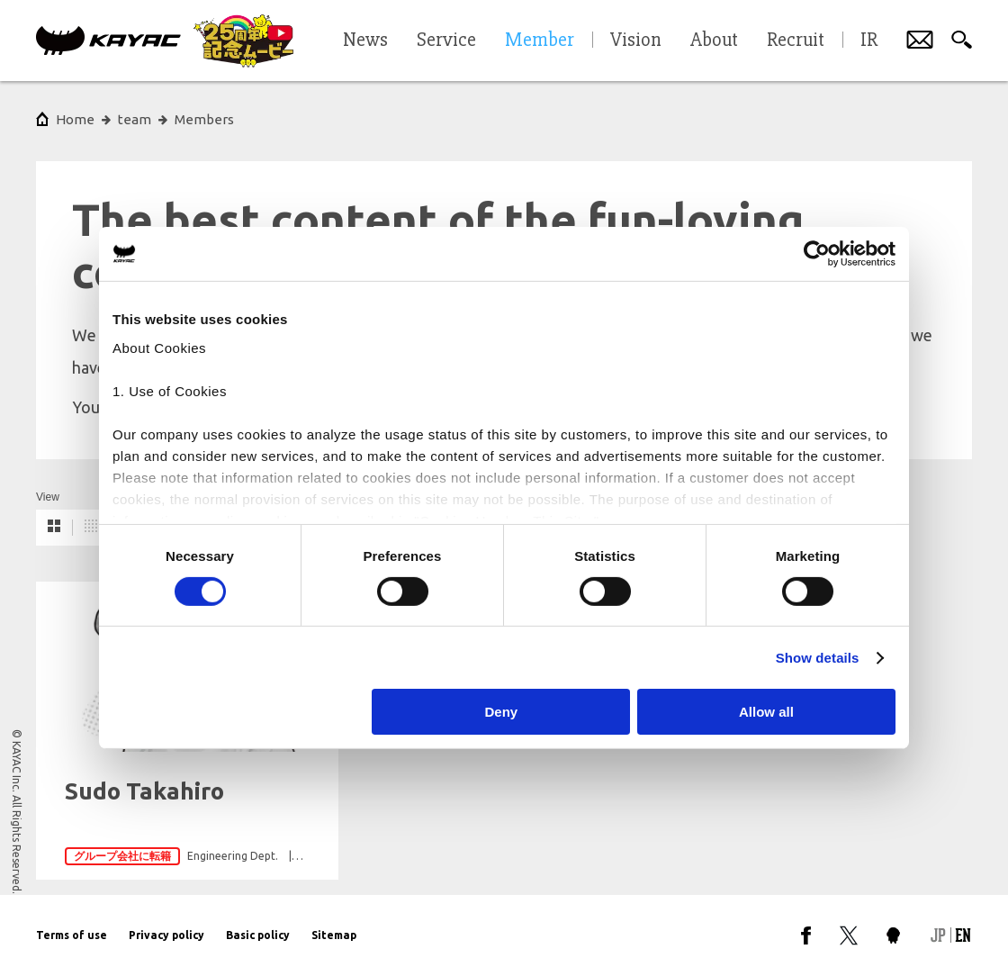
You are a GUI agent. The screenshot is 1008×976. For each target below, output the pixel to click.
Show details (818, 657)
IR (869, 41)
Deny (501, 711)
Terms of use (71, 935)
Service (446, 41)
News (365, 41)
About (714, 41)
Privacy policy (166, 935)
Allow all (766, 711)
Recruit (795, 41)
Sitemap (333, 935)
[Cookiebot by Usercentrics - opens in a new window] (817, 253)
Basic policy (258, 935)
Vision (636, 41)
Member (539, 41)
